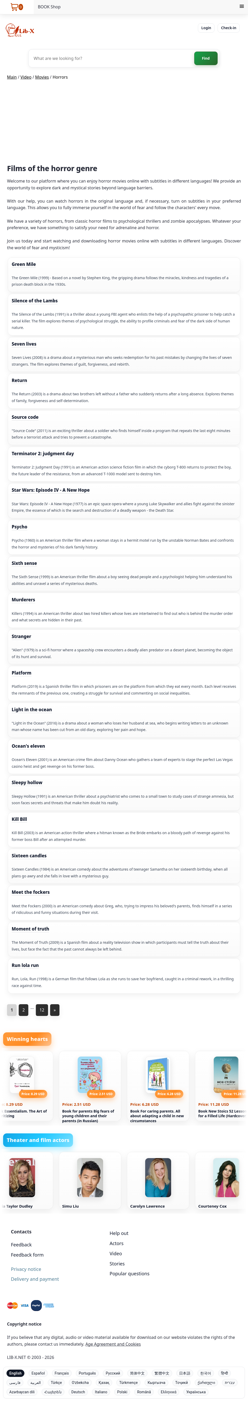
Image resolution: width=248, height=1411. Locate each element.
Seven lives (24, 344)
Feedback (21, 1244)
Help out (119, 1233)
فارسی (15, 1383)
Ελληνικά (168, 1392)
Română (144, 1392)
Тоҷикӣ (181, 1383)
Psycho (19, 527)
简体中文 (137, 1373)
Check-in (228, 27)
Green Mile (24, 264)
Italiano (101, 1392)
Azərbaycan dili (22, 1392)
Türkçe (56, 1383)
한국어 (205, 1373)
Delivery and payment (35, 1279)
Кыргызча (156, 1383)
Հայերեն (52, 1392)
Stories (117, 1263)
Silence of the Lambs (35, 301)
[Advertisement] (124, 123)
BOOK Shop (49, 7)
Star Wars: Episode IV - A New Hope (51, 490)
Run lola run (25, 965)
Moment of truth (30, 929)
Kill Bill (19, 819)
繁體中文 (162, 1373)
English (15, 1373)
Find (206, 58)
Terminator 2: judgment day (43, 454)
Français (62, 1373)
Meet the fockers (31, 892)
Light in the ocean (32, 710)
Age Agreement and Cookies (113, 1344)
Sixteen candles (29, 856)
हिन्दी (224, 1373)
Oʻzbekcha (80, 1383)
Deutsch (78, 1392)
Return (19, 380)
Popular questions (130, 1273)
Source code (25, 417)
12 (41, 1010)
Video (116, 1253)
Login (206, 27)
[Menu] (242, 7)
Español (38, 1373)
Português (87, 1373)
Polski (122, 1392)
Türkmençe (128, 1383)
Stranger (21, 636)
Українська (196, 1392)
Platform (21, 673)
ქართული (206, 1383)
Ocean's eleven (28, 746)
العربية (35, 1383)
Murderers (23, 600)
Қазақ (104, 1383)
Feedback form (27, 1255)
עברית (230, 1383)
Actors (117, 1243)
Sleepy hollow (27, 782)
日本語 (184, 1373)
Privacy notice (26, 1269)
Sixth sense (24, 563)
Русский (113, 1373)
